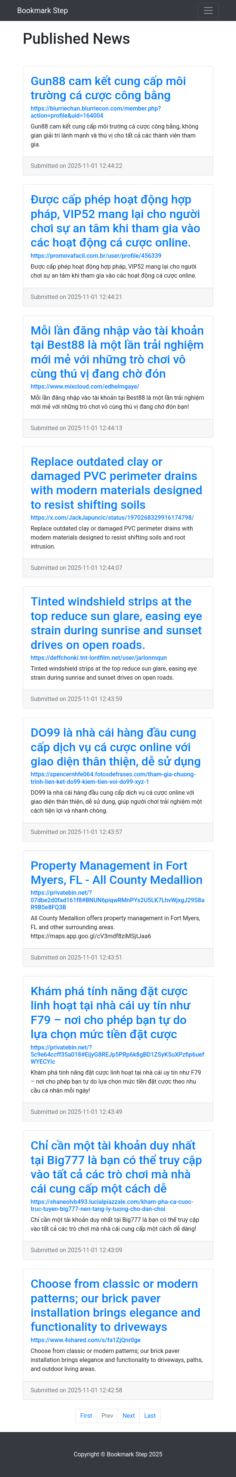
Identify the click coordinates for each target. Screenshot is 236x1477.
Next (128, 1415)
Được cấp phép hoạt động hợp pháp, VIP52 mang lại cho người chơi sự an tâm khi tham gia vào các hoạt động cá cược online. (115, 221)
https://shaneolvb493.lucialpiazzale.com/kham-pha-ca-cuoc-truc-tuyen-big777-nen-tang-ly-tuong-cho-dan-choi (112, 1205)
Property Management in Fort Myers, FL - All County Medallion (116, 872)
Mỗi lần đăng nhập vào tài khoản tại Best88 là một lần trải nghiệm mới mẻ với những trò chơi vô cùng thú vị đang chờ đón (117, 352)
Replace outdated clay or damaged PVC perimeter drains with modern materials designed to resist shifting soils (116, 483)
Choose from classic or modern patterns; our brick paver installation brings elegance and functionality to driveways (116, 1305)
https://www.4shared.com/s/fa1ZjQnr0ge (86, 1340)
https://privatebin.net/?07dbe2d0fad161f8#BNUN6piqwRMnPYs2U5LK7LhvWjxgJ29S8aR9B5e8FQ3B (118, 899)
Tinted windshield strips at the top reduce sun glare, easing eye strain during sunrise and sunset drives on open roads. (116, 623)
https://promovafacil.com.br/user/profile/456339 (96, 255)
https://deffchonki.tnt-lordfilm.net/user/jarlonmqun (99, 657)
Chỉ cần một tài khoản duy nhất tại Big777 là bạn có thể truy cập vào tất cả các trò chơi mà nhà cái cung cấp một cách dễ (116, 1167)
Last (150, 1415)
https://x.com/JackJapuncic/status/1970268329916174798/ (112, 517)
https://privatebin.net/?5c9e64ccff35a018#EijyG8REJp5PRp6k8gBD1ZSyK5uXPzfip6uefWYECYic (117, 1054)
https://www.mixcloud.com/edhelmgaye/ (85, 386)
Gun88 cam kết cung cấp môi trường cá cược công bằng (108, 88)
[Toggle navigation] (208, 10)
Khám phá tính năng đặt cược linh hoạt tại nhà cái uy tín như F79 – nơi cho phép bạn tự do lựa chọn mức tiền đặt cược (110, 1012)
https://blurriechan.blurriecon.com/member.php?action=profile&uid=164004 (96, 112)
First (86, 1415)
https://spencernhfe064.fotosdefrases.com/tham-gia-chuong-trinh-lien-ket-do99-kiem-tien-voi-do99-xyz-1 (113, 778)
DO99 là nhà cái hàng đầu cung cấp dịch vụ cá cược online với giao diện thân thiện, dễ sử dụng (116, 746)
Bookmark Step (42, 10)
